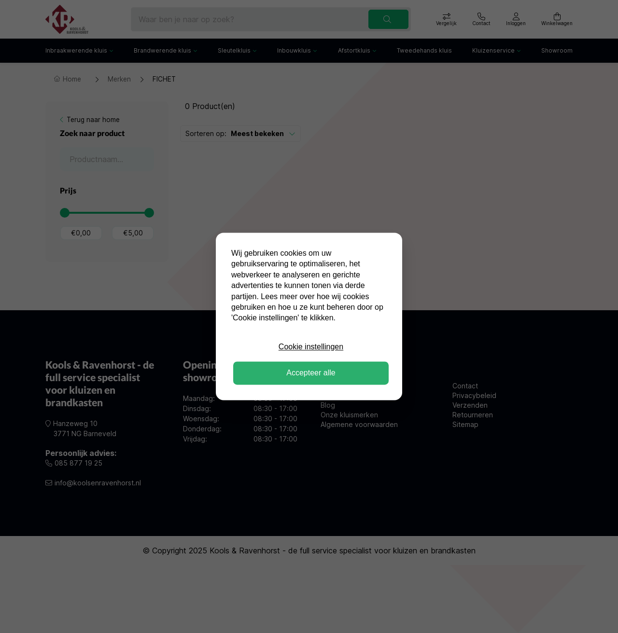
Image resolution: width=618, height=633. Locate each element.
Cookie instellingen (311, 347)
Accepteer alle (310, 373)
